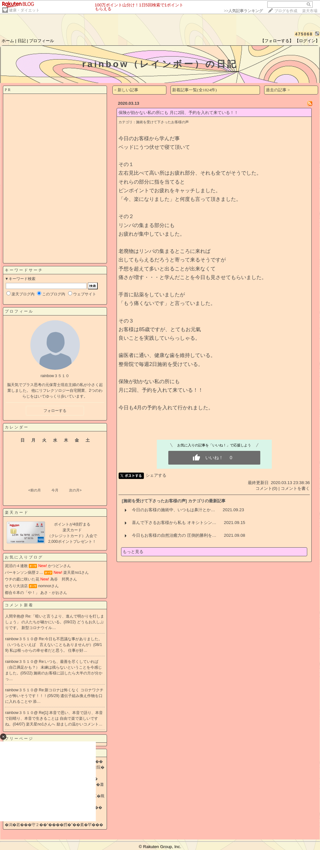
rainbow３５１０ (19, 639)
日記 (22, 40)
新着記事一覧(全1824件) (194, 89)
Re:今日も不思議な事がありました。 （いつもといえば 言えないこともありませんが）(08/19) (53, 645)
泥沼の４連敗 (16, 566)
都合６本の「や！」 (22, 592)
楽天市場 (309, 11)
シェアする (156, 475)
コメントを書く (295, 488)
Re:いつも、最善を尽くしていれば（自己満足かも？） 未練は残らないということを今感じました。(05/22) (53, 667)
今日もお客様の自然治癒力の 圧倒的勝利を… (174, 535)
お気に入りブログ (24, 557)
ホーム (8, 40)
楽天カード (17, 512)
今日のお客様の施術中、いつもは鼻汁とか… (173, 509)
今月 (54, 490)
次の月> (75, 490)
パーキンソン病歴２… (24, 572)
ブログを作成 (285, 11)
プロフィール (41, 40)
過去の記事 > (278, 89)
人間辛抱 (12, 616)
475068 (304, 34)
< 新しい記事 (126, 89)
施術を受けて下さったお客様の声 (162, 122)
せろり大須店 (16, 586)
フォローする (54, 410)
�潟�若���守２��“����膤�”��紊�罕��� (54, 825)
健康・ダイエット (24, 10)
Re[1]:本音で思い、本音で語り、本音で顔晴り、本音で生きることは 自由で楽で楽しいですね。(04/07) (54, 718)
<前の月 (34, 490)
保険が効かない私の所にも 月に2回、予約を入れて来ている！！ (178, 112)
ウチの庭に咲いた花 (22, 579)
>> (243, 11)
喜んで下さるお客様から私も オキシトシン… (174, 522)
